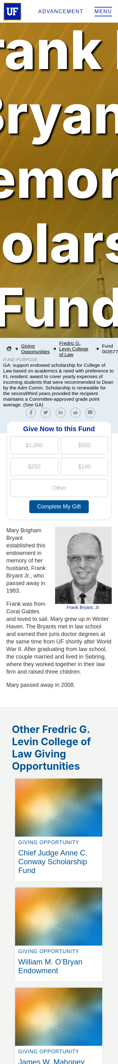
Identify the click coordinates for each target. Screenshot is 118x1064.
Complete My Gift (59, 506)
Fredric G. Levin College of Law (73, 348)
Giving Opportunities (35, 348)
